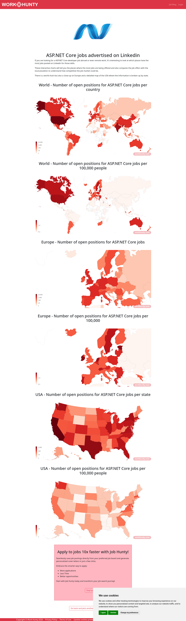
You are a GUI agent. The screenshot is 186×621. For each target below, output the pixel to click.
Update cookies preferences (86, 619)
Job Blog (172, 4)
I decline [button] (113, 613)
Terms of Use (65, 619)
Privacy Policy (51, 619)
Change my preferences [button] (129, 613)
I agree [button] (103, 613)
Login (180, 4)
